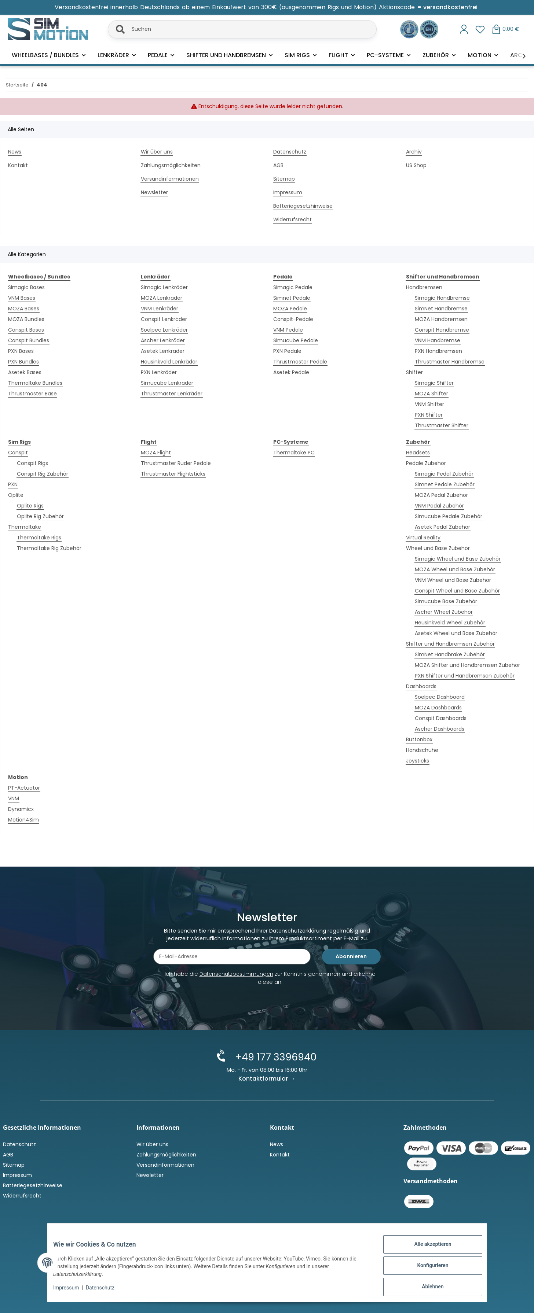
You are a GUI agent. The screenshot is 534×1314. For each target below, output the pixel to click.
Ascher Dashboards (439, 728)
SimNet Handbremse (441, 308)
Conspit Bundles (28, 340)
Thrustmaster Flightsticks (173, 473)
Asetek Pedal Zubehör (442, 527)
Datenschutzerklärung (297, 933)
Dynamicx (21, 809)
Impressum (72, 1291)
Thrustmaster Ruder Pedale (176, 463)
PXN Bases (21, 351)
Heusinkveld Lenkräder (169, 361)
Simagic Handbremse (442, 298)
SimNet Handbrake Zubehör (450, 654)
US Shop (416, 165)
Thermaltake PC (294, 452)
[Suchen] (242, 29)
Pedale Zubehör (426, 463)
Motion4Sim (23, 819)
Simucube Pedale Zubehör (448, 516)
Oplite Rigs (30, 505)
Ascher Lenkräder (163, 340)
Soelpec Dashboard (440, 697)
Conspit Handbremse (442, 329)
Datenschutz (106, 1291)
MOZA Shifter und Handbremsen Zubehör (467, 665)
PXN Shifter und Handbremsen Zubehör (465, 675)
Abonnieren (351, 958)
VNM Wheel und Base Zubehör (453, 580)
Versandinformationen (170, 178)
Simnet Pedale (291, 298)
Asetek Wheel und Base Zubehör (456, 633)
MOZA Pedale (290, 308)
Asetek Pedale (291, 372)
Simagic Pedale (292, 287)
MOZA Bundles (26, 319)
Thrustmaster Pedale (300, 361)
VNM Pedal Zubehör (439, 505)
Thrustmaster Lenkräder (171, 393)
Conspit (18, 452)
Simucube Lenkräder (167, 383)
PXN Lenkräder (159, 372)
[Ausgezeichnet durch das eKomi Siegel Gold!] (410, 28)
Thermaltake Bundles (35, 383)
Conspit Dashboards (441, 718)
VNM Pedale (288, 329)
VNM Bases (21, 298)
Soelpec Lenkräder (164, 329)
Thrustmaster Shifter (441, 425)
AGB (278, 165)
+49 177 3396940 (273, 1058)
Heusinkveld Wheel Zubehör (450, 622)
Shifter (414, 372)
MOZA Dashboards (438, 707)
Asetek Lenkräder (162, 351)
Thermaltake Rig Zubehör (49, 548)
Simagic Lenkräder (164, 287)
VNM (13, 798)
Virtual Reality (423, 537)
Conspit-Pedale (293, 319)
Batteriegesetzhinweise (303, 206)
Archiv (414, 151)
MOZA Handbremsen (441, 319)
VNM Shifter (429, 404)
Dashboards (421, 686)
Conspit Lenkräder (164, 319)
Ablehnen (427, 1288)
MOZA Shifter (431, 393)
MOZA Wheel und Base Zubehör (455, 569)
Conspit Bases (26, 329)
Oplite (15, 495)
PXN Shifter (429, 414)
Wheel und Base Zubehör (438, 548)
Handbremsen (424, 287)
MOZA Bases (23, 308)
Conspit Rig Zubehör (42, 473)
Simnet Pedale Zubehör (445, 484)
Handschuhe (422, 750)
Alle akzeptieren (426, 1250)
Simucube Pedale (295, 340)
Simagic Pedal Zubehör (444, 473)
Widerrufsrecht (292, 219)
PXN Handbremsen (438, 351)
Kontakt (18, 165)
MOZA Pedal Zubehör (441, 495)
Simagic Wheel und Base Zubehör (458, 558)
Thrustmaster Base (32, 393)
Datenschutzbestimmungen (236, 976)
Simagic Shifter (434, 383)
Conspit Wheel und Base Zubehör (457, 590)
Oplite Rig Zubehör (40, 516)
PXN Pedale (287, 351)
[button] (464, 29)
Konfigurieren (426, 1269)
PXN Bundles (23, 361)
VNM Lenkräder (159, 308)
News (14, 151)
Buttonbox (419, 739)
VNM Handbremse (437, 340)
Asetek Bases (24, 372)
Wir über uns (157, 151)
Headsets (418, 452)
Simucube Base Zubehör (446, 601)
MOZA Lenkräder (161, 298)
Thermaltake (24, 527)
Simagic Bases (26, 287)
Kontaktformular (263, 1079)
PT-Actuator (24, 787)
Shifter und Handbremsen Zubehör (450, 643)
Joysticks (417, 760)
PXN (13, 484)
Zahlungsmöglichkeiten (171, 165)
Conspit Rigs (32, 463)
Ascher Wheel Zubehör (444, 612)
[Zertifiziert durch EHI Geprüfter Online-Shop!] (429, 28)
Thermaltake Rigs (39, 537)
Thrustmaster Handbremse (449, 361)
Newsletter (154, 192)
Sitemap (284, 178)
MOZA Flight (156, 452)
